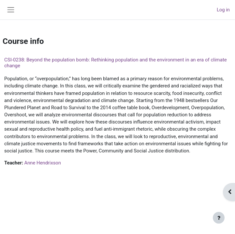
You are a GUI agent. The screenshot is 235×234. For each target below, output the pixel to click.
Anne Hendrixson (42, 163)
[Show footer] (219, 218)
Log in (223, 10)
